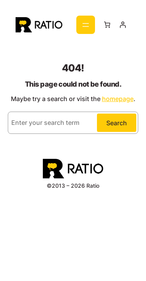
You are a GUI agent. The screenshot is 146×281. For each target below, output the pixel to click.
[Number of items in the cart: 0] (106, 24)
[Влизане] (122, 24)
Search (116, 123)
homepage (118, 99)
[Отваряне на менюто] (85, 25)
